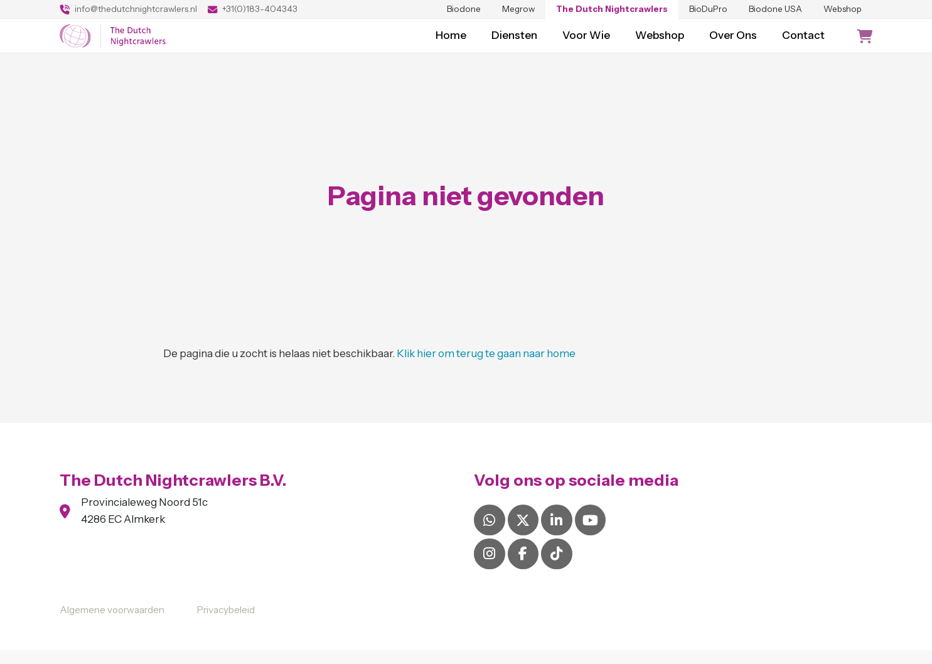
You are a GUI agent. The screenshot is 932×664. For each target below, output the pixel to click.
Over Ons (733, 42)
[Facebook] (523, 567)
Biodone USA (775, 9)
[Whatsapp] (489, 533)
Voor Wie (586, 42)
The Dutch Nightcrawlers (612, 9)
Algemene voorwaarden (112, 623)
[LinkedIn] (556, 533)
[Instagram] (489, 567)
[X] (523, 533)
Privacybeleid (225, 623)
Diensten (514, 42)
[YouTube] (590, 533)
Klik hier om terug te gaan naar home (486, 367)
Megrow (518, 9)
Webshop (842, 9)
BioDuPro (708, 9)
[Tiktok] (556, 567)
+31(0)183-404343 (253, 9)
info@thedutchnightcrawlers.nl (128, 9)
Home (451, 42)
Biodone (464, 9)
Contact (803, 42)
